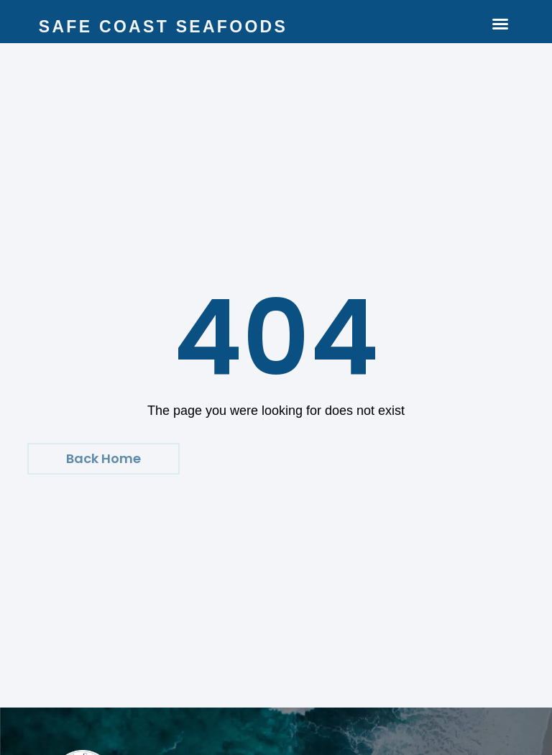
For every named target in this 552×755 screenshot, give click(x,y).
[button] (500, 24)
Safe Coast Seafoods (163, 26)
